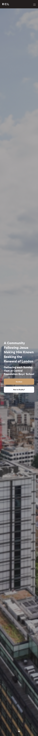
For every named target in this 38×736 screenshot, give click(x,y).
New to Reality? (19, 389)
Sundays (19, 381)
